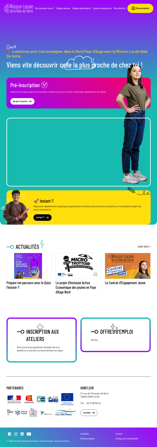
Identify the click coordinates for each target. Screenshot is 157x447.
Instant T (42, 217)
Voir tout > (144, 246)
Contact (89, 413)
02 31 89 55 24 (93, 403)
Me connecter (140, 8)
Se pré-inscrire (22, 101)
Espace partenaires (81, 8)
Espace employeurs (102, 8)
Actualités (84, 433)
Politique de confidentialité (127, 438)
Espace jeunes (63, 8)
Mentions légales (87, 438)
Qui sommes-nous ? (44, 8)
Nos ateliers (119, 8)
